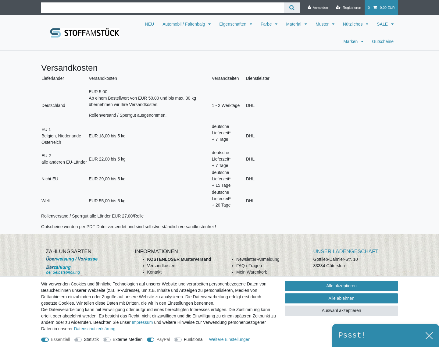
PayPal (163, 339)
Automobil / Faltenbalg (184, 24)
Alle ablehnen (342, 298)
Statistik (91, 339)
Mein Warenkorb (251, 272)
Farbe (267, 24)
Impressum (142, 322)
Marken (351, 41)
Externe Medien (128, 339)
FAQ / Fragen (249, 265)
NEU (149, 24)
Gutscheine (383, 41)
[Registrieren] (348, 7)
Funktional (194, 339)
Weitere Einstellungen (229, 339)
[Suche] (292, 7)
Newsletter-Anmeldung (258, 259)
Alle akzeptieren (341, 285)
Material (294, 24)
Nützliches (353, 24)
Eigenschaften (233, 24)
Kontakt (154, 272)
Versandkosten (161, 265)
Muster (323, 24)
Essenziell (60, 339)
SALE (383, 24)
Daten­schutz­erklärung (94, 328)
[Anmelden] (317, 7)
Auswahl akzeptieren (341, 310)
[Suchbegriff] (162, 7)
